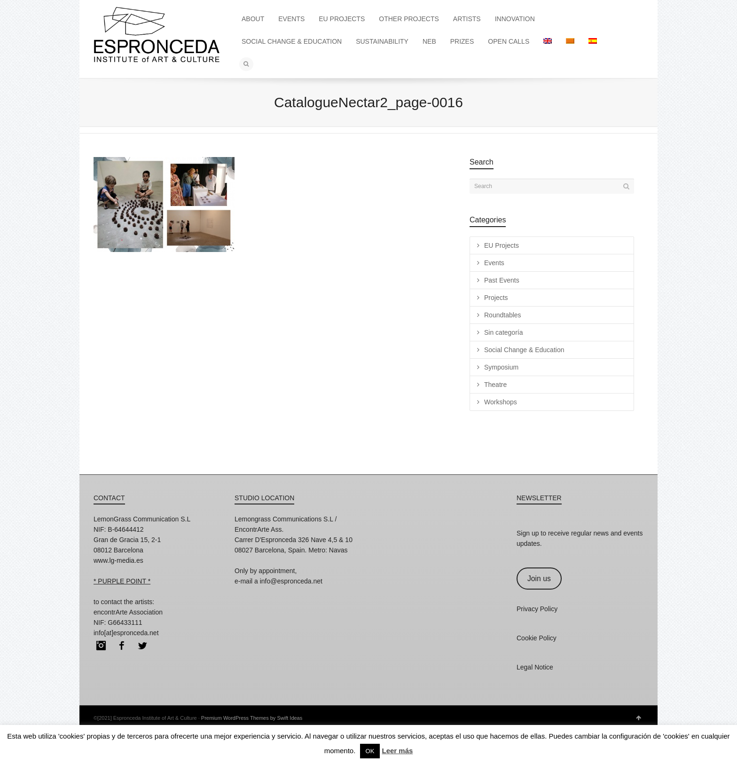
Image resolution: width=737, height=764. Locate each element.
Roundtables (502, 315)
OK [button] (370, 751)
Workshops (500, 402)
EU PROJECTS (342, 19)
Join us (539, 579)
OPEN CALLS (508, 41)
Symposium (501, 367)
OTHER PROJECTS (409, 19)
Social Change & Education (524, 350)
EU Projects (501, 245)
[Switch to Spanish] (592, 41)
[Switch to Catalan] (570, 41)
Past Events (501, 280)
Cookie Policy (537, 638)
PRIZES (462, 41)
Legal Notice (535, 667)
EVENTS (291, 19)
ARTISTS (467, 19)
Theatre (495, 384)
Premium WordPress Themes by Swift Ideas (251, 718)
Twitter (142, 645)
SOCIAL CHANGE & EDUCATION (292, 41)
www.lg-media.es (118, 560)
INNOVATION (515, 19)
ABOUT (253, 19)
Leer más (397, 751)
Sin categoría (503, 332)
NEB (429, 41)
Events (494, 263)
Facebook (121, 645)
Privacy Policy (537, 609)
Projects (496, 297)
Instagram (101, 645)
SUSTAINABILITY (382, 41)
